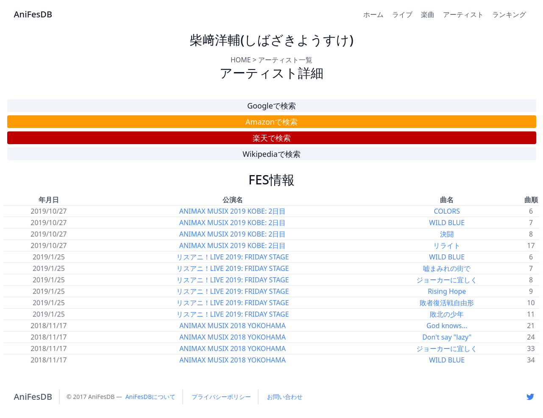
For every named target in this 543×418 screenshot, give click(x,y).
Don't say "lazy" (446, 337)
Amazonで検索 (271, 122)
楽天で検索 (272, 138)
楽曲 (427, 14)
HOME (241, 59)
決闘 (447, 234)
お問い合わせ (285, 397)
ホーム (373, 14)
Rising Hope (447, 291)
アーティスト (463, 14)
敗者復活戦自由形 (447, 302)
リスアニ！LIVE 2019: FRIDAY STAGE (232, 257)
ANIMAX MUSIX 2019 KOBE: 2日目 (232, 211)
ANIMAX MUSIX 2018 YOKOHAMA (232, 325)
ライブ (402, 14)
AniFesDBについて (150, 397)
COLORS (447, 211)
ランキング (509, 14)
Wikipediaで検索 (271, 154)
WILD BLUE (447, 222)
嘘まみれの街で (447, 268)
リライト (446, 245)
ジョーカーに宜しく (446, 279)
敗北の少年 (447, 314)
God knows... (446, 325)
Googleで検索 (271, 105)
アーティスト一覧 (285, 59)
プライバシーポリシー (221, 397)
